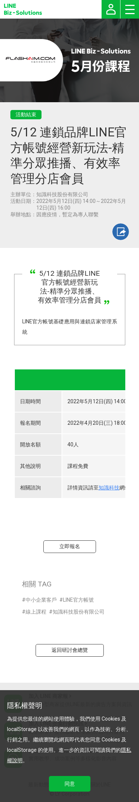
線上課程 (36, 612)
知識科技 (109, 488)
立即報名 (69, 546)
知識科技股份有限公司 (79, 612)
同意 (69, 784)
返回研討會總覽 (70, 650)
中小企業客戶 (41, 600)
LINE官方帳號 (78, 600)
